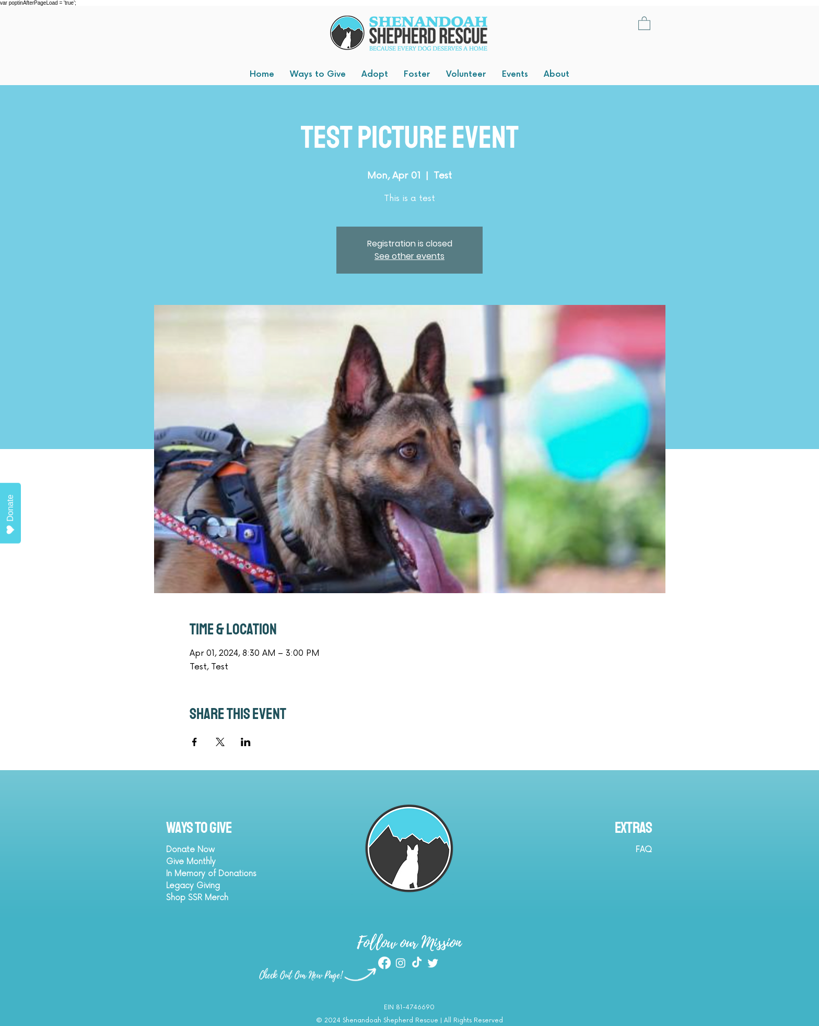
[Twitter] (433, 963)
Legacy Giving (193, 886)
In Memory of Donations (211, 874)
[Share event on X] (220, 742)
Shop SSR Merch (197, 898)
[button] (644, 23)
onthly (204, 862)
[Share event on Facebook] (195, 742)
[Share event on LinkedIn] (246, 742)
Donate (10, 514)
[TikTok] (417, 963)
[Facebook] (384, 963)
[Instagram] (400, 963)
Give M (179, 862)
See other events (409, 256)
